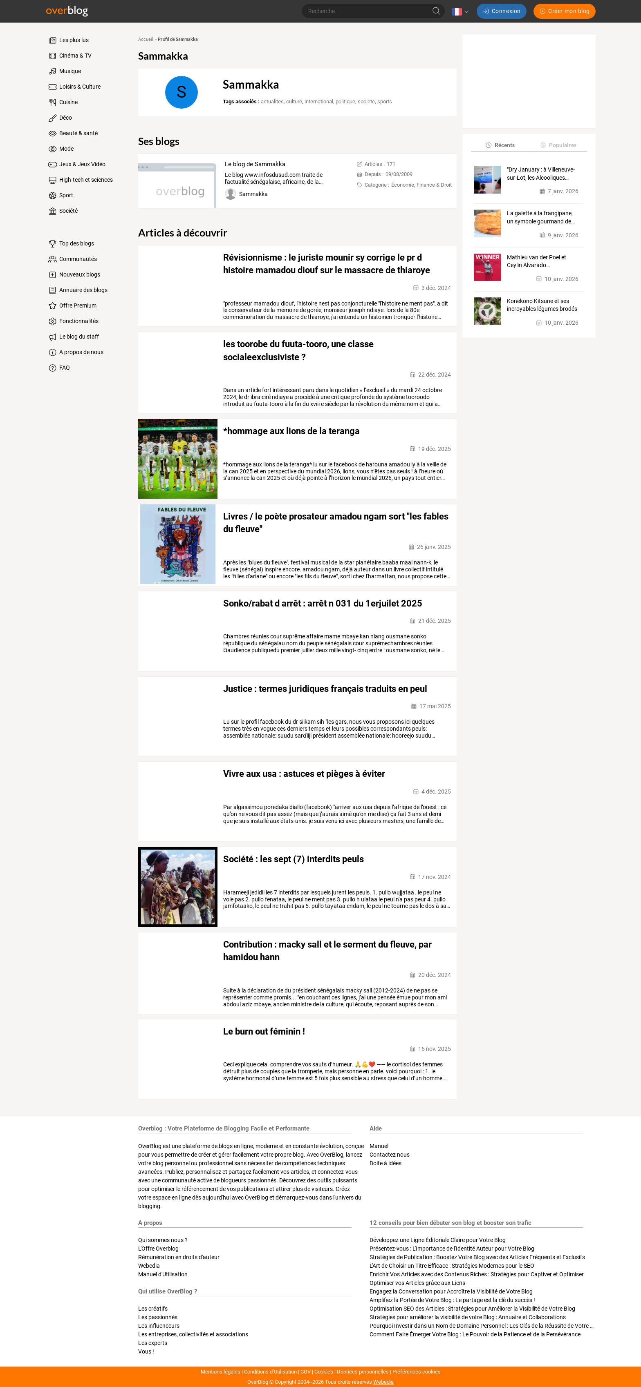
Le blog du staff (73, 336)
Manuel (379, 1146)
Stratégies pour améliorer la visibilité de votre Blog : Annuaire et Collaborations (468, 1317)
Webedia (149, 1265)
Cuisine (62, 102)
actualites (272, 101)
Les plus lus (68, 40)
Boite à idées (385, 1163)
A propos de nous (75, 352)
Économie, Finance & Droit (421, 185)
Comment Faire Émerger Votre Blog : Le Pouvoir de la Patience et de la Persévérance (475, 1334)
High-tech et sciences (80, 180)
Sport (60, 195)
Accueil (145, 39)
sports (384, 101)
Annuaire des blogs (77, 290)
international (319, 101)
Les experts (152, 1343)
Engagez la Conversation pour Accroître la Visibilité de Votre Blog (451, 1291)
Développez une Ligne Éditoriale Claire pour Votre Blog (438, 1240)
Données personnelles (363, 1372)
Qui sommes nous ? (163, 1240)
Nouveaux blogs (73, 274)
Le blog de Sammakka (255, 164)
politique (345, 101)
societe (366, 101)
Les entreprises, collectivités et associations (193, 1334)
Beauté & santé (72, 133)
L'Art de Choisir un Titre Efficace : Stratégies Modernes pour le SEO (452, 1265)
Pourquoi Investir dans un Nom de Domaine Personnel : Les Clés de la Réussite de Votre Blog (485, 1325)
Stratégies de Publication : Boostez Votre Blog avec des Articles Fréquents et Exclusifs (477, 1257)
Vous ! (146, 1351)
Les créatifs (153, 1308)
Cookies (323, 1372)
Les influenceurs (158, 1325)
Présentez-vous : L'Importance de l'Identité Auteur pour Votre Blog (452, 1248)
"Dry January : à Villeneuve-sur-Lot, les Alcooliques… (541, 173)
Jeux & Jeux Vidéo (76, 164)
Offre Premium (71, 305)
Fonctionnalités (73, 321)
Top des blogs (70, 243)
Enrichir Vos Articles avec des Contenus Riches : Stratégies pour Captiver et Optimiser (477, 1274)
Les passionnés (157, 1317)
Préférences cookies (416, 1372)
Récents (499, 144)
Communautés (72, 259)
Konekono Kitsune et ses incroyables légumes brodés (542, 305)
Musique (64, 71)
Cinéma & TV (69, 55)
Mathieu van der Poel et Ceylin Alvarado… (536, 261)
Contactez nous (390, 1154)
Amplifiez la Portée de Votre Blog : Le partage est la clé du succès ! (452, 1300)
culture (294, 101)
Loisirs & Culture (74, 87)
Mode (60, 149)
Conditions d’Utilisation (270, 1372)
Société (62, 211)
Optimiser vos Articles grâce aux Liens (417, 1283)
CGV (305, 1372)
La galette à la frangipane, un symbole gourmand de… (541, 217)
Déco (59, 118)
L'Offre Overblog (158, 1248)
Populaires (558, 144)
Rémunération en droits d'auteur (179, 1257)
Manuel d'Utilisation (163, 1274)
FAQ (58, 367)
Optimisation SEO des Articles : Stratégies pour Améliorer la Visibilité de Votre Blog (472, 1308)
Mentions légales (220, 1372)
